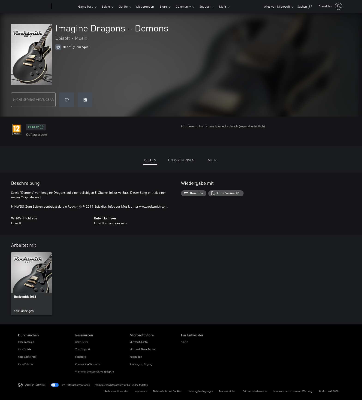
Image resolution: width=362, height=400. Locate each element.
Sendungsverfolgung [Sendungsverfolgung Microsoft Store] (141, 364)
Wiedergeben (145, 6)
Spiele (106, 6)
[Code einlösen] (85, 99)
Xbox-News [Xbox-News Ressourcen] (81, 341)
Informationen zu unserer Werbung (292, 391)
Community (183, 6)
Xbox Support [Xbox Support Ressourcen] (82, 349)
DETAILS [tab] (150, 160)
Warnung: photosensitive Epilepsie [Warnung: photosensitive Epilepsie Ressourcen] (94, 371)
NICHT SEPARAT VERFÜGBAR (33, 99)
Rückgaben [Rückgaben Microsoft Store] (136, 356)
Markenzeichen (227, 391)
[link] (31, 283)
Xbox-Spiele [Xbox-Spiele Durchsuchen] (24, 349)
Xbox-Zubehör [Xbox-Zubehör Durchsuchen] (25, 364)
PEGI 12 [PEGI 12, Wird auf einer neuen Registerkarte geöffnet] (35, 127)
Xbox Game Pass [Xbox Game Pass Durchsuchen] (27, 356)
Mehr (222, 6)
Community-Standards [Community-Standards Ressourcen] (87, 364)
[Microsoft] (34, 6)
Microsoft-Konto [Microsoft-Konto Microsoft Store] (139, 341)
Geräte (123, 6)
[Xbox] (64, 6)
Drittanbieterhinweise (254, 391)
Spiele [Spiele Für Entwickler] (184, 341)
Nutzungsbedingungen (200, 391)
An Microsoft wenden (116, 391)
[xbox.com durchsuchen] (304, 6)
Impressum (141, 391)
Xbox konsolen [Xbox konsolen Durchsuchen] (26, 341)
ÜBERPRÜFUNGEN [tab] (181, 160)
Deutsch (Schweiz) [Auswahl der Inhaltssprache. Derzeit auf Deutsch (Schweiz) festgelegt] (35, 384)
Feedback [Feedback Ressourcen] (80, 356)
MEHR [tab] (212, 160)
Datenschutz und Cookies (167, 391)
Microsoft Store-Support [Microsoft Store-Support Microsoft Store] (143, 349)
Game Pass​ (85, 6)
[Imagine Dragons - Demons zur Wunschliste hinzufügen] (66, 99)
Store (163, 6)
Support (204, 6)
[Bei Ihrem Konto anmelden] (330, 6)
